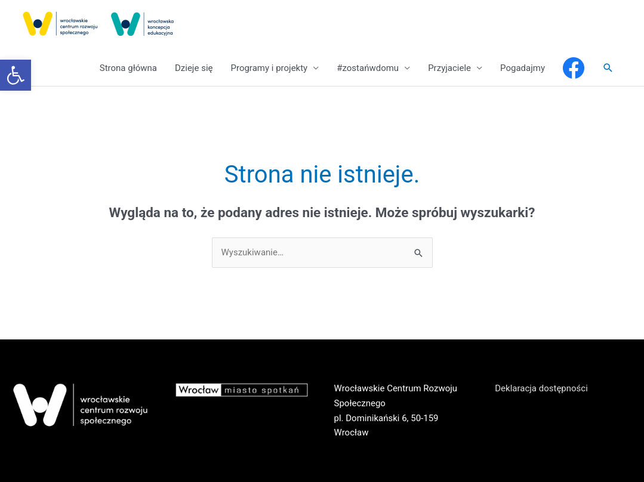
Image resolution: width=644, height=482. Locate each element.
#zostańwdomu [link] (368, 68)
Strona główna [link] (128, 68)
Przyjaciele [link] (449, 68)
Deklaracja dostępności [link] (541, 388)
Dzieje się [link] (194, 68)
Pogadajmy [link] (522, 68)
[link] (15, 75)
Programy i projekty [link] (268, 68)
